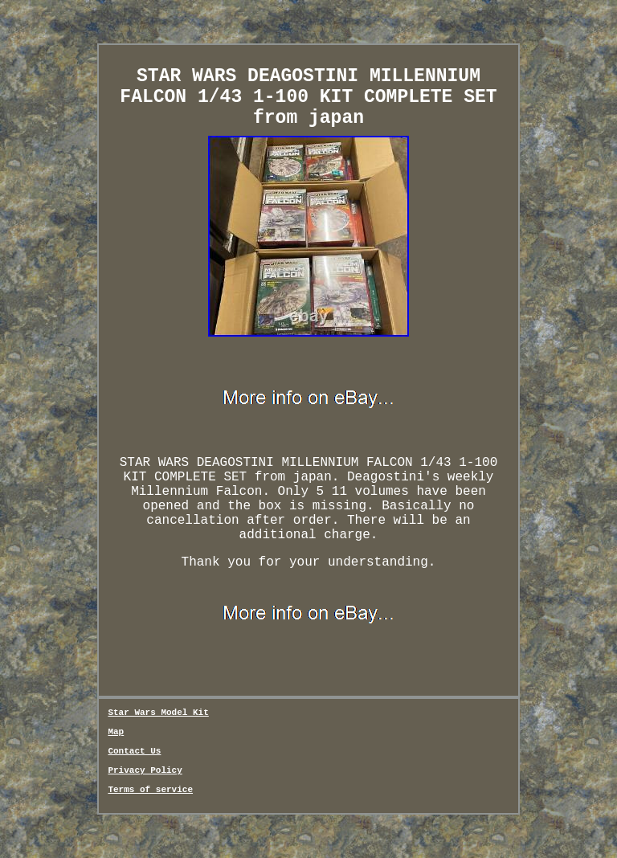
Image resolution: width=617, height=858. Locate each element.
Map (116, 732)
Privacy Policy (145, 770)
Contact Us (134, 751)
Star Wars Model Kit (158, 712)
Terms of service (150, 790)
